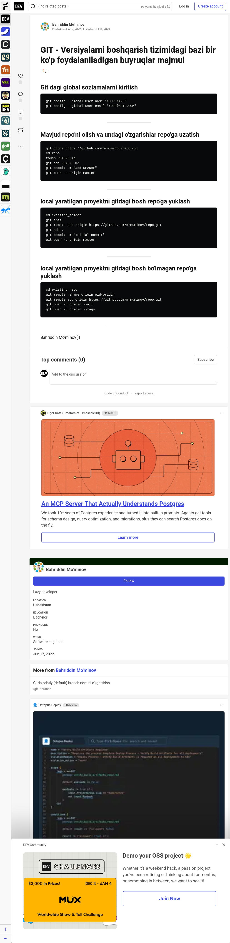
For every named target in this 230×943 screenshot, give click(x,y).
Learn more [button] (128, 537)
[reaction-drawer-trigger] (20, 78)
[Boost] (20, 130)
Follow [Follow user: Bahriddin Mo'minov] (129, 581)
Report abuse (144, 393)
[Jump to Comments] (20, 96)
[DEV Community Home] (19, 6)
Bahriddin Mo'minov (68, 24)
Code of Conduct (116, 393)
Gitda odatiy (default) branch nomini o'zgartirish (128, 686)
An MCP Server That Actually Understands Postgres (112, 503)
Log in (184, 6)
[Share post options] (20, 146)
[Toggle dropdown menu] (221, 413)
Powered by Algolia (155, 6)
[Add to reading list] (20, 114)
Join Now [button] (169, 898)
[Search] (33, 6)
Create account (210, 6)
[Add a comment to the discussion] (133, 377)
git (45, 71)
